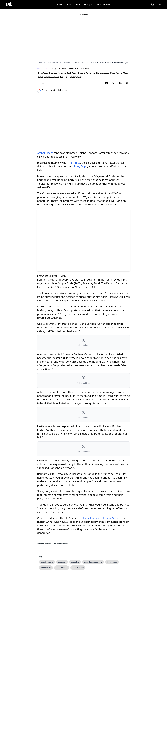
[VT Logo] (9, 4)
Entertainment (73, 4)
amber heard (46, 644)
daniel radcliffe (78, 644)
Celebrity (66, 63)
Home (39, 63)
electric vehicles (47, 639)
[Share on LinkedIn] (106, 83)
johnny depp (112, 639)
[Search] (156, 4)
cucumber (75, 639)
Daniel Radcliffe (92, 595)
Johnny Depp (79, 159)
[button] (83, 419)
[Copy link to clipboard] (99, 83)
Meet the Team (103, 4)
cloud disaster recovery (93, 639)
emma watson (61, 644)
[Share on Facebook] (120, 83)
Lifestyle (88, 4)
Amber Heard (45, 146)
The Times (74, 155)
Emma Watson (111, 595)
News (59, 4)
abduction (62, 639)
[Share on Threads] (127, 83)
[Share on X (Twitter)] (113, 83)
